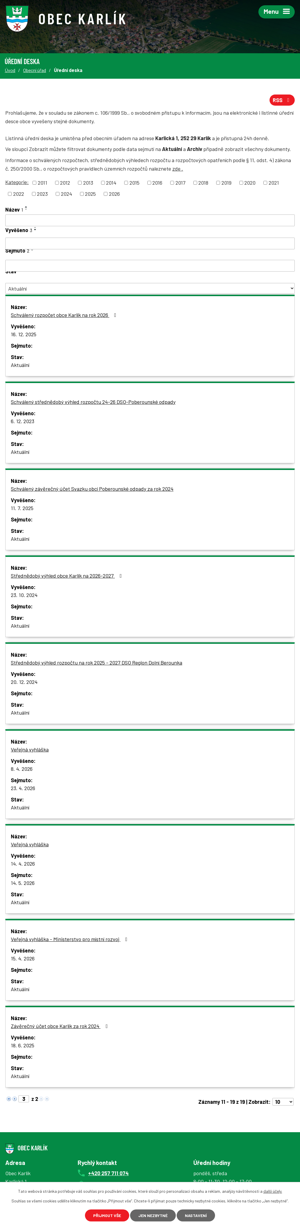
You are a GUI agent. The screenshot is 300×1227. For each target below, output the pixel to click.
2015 (134, 182)
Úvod (10, 70)
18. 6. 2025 (22, 1045)
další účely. (272, 1191)
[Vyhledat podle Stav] (150, 288)
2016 (157, 182)
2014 (111, 182)
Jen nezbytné (153, 1215)
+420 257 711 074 (108, 1173)
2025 (90, 194)
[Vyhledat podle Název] (150, 220)
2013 (88, 182)
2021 (274, 182)
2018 (203, 182)
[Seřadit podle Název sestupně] (26, 209)
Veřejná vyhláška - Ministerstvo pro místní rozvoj (70, 939)
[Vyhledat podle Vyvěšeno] (150, 243)
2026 (114, 194)
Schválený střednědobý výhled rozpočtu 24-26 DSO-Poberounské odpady (93, 402)
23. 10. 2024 (24, 595)
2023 (42, 194)
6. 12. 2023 (22, 421)
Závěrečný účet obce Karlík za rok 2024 (60, 1026)
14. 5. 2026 (23, 883)
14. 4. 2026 (23, 863)
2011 (42, 182)
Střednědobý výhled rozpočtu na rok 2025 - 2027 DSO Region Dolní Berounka (96, 662)
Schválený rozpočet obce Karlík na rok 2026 (65, 315)
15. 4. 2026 (23, 958)
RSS (282, 100)
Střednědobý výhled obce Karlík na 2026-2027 (67, 575)
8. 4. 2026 (22, 769)
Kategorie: (17, 182)
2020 (249, 182)
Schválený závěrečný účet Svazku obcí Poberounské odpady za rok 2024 (92, 488)
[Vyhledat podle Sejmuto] (150, 266)
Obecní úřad (34, 70)
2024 (66, 194)
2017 (180, 182)
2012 (65, 182)
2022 (18, 194)
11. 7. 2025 (22, 508)
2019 (226, 182)
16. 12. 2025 (23, 334)
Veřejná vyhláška (30, 749)
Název (14, 209)
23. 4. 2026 (23, 788)
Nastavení (196, 1215)
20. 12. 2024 (24, 682)
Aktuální (20, 365)
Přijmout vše (107, 1215)
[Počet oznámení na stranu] (283, 1102)
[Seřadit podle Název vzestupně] (26, 207)
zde (177, 168)
